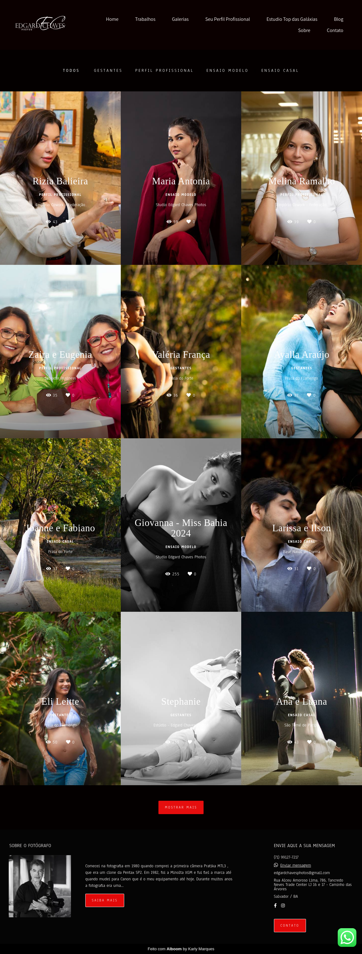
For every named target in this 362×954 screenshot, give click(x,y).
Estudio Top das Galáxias (291, 19)
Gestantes (108, 70)
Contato (335, 30)
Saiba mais (105, 900)
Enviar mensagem (295, 865)
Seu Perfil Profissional (227, 19)
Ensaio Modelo (227, 70)
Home (112, 19)
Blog (338, 19)
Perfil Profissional (164, 70)
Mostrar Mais (181, 807)
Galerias (180, 19)
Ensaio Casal (280, 70)
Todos (71, 70)
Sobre (304, 30)
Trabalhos (145, 19)
